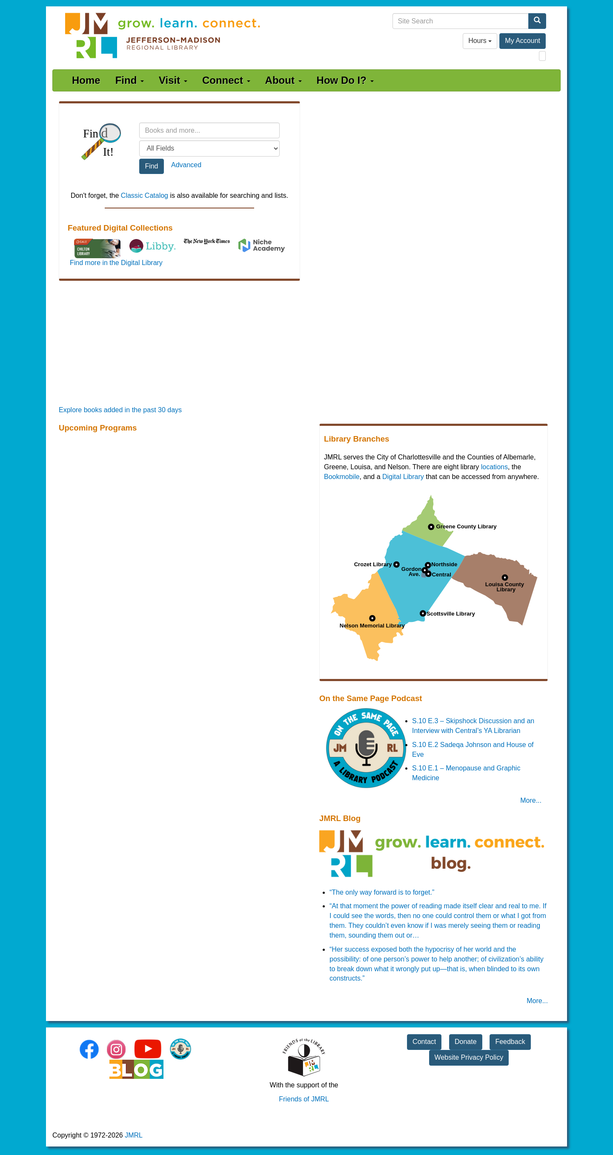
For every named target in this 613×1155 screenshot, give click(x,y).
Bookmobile (342, 476)
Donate (466, 1041)
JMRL (134, 1135)
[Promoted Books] (306, 344)
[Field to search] (209, 148)
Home (86, 80)
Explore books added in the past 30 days (120, 410)
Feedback (510, 1041)
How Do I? (345, 80)
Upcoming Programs (98, 427)
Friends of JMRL (304, 1099)
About (283, 80)
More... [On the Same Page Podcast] (530, 800)
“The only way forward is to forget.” (381, 892)
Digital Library (403, 476)
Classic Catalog (144, 195)
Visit (173, 80)
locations (494, 467)
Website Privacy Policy (469, 1057)
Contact (424, 1041)
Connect (226, 80)
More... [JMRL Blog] (537, 1000)
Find (129, 80)
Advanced (186, 164)
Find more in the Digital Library (116, 262)
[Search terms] (209, 130)
